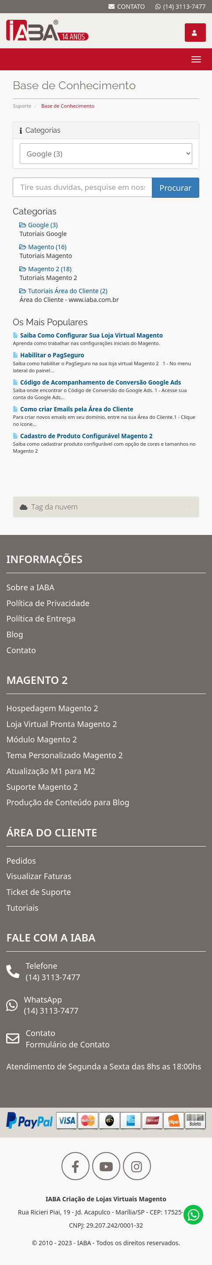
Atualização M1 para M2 (50, 771)
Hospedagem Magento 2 (52, 708)
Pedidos (21, 860)
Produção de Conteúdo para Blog (67, 802)
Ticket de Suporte (38, 892)
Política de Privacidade (47, 603)
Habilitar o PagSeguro (48, 355)
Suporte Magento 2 (42, 787)
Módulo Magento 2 (41, 739)
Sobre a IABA (30, 587)
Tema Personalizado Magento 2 (64, 755)
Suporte (22, 105)
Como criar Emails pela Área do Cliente (73, 409)
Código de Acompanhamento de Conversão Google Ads (97, 382)
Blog (14, 634)
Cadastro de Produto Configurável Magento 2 (82, 436)
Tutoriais (22, 907)
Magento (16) (42, 247)
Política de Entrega (40, 618)
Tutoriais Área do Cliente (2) (63, 291)
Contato (21, 650)
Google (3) (38, 225)
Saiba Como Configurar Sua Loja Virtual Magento (88, 335)
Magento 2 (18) (45, 269)
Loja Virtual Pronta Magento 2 (61, 724)
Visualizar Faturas (38, 876)
